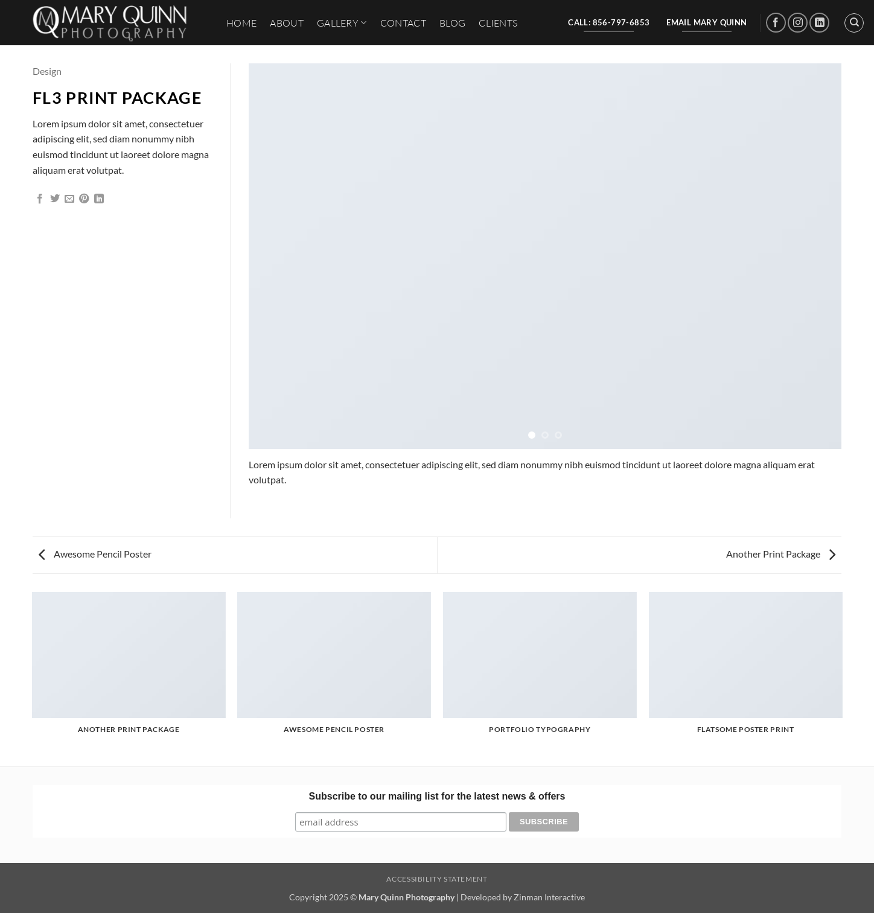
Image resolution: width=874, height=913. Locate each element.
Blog (452, 23)
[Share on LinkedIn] (99, 199)
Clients (498, 23)
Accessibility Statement (436, 878)
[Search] (854, 23)
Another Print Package (780, 553)
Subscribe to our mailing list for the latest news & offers (437, 796)
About (287, 23)
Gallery (342, 23)
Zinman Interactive (549, 897)
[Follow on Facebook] (776, 23)
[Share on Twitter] (55, 199)
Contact (403, 23)
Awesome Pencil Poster (95, 553)
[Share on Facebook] (40, 199)
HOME (241, 23)
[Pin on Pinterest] (84, 199)
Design (47, 71)
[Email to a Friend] (69, 199)
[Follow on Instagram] (798, 23)
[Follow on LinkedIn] (819, 23)
